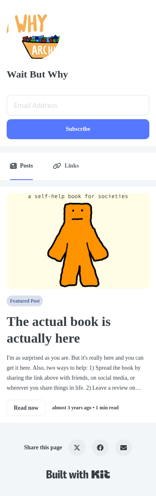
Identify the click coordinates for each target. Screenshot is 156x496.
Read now (26, 408)
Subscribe (78, 129)
